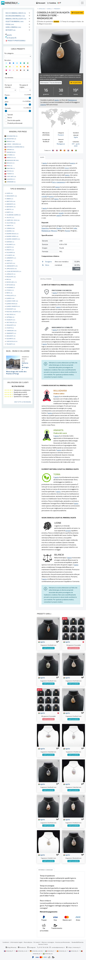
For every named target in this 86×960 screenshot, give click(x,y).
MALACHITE (11, 276)
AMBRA (9, 198)
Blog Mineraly (11, 947)
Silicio (47, 265)
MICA (8, 279)
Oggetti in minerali (15, 21)
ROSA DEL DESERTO (13, 311)
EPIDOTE (10, 249)
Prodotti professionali (15, 41)
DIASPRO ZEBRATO (13, 239)
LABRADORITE (11, 266)
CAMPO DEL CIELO (12, 220)
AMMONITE (10, 204)
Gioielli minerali (13, 27)
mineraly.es (62, 951)
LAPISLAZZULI (11, 268)
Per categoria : (9, 53)
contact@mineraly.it (58, 947)
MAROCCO (11, 157)
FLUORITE (10, 255)
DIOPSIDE (10, 241)
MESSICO (10, 163)
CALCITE (10, 217)
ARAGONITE (10, 336)
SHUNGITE (10, 319)
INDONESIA (11, 152)
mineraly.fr (9, 951)
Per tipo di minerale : (8, 86)
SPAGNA (10, 149)
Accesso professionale (62, 942)
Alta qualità (11, 38)
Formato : (8, 108)
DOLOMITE (10, 244)
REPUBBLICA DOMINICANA (15, 147)
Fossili (10, 24)
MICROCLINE (11, 282)
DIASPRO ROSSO (12, 233)
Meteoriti (10, 30)
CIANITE (9, 225)
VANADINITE (11, 333)
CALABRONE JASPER (13, 215)
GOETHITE (10, 263)
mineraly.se (48, 953)
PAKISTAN (11, 168)
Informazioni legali (16, 942)
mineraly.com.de (36, 951)
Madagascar (61, 144)
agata (41, 642)
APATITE (10, 209)
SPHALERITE (11, 325)
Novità (9, 35)
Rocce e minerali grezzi (16, 13)
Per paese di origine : (24, 86)
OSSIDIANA (10, 287)
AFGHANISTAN (12, 136)
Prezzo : (7, 95)
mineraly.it (50, 951)
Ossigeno (48, 262)
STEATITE (10, 328)
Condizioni (6, 942)
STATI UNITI (11, 176)
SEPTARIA (10, 317)
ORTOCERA (10, 285)
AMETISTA (10, 201)
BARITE (9, 212)
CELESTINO (10, 223)
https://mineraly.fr (74, 947)
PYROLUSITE (11, 295)
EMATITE (10, 247)
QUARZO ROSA (11, 303)
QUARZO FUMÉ (12, 301)
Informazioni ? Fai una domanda (50, 82)
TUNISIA (10, 173)
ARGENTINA (11, 138)
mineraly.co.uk (22, 951)
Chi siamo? (36, 942)
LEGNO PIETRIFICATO (13, 271)
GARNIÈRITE (11, 258)
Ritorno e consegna (48, 942)
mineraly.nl (74, 951)
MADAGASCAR (13, 160)
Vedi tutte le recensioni (22, 402)
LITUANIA (11, 155)
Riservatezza (28, 942)
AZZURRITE (10, 338)
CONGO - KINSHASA (14, 144)
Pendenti (57, 8)
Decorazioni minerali (15, 16)
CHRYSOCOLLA (11, 341)
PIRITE (9, 293)
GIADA (9, 260)
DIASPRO (10, 231)
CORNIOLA (10, 228)
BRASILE (11, 141)
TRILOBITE (10, 344)
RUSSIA (10, 171)
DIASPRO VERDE (12, 236)
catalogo (42, 8)
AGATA (9, 193)
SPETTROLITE (11, 322)
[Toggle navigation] (82, 3)
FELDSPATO (10, 252)
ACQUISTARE (77, 13)
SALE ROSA (10, 314)
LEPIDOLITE (10, 274)
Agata (76, 137)
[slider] (6, 98)
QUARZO (10, 298)
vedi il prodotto (48, 648)
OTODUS (10, 290)
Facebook (22, 947)
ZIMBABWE (11, 181)
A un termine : (9, 77)
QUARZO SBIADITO (13, 306)
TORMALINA (11, 330)
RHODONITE (11, 309)
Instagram (31, 947)
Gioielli (49, 8)
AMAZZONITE (11, 196)
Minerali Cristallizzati (16, 19)
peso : (7, 101)
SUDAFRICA (11, 179)
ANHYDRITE (10, 206)
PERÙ (9, 165)
